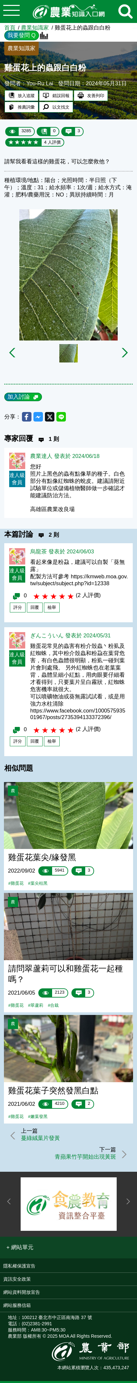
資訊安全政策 (17, 1280)
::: (134, 26)
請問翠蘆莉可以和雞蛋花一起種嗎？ (65, 975)
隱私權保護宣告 (19, 1267)
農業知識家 (35, 28)
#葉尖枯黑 (38, 884)
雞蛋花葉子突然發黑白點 (53, 1091)
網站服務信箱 (17, 1307)
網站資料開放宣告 (21, 1293)
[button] (20, 1249)
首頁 (9, 28)
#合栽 (53, 1006)
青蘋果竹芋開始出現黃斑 (84, 1159)
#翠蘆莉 (35, 1006)
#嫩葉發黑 (38, 1117)
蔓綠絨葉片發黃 (41, 1140)
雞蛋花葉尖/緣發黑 (42, 858)
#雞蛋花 (15, 884)
